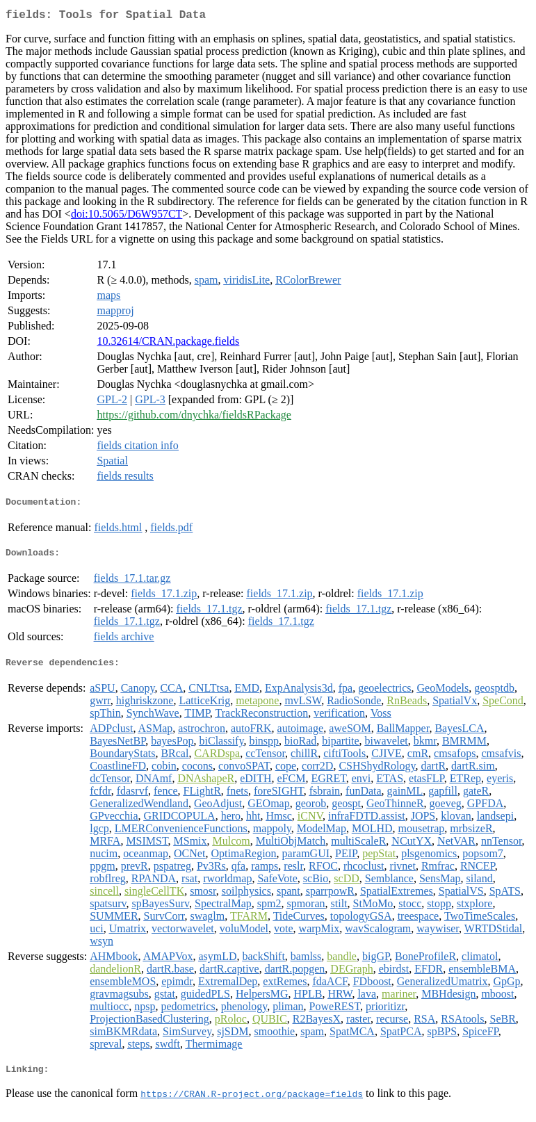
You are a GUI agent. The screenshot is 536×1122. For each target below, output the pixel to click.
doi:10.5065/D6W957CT (126, 216)
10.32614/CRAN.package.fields (168, 344)
